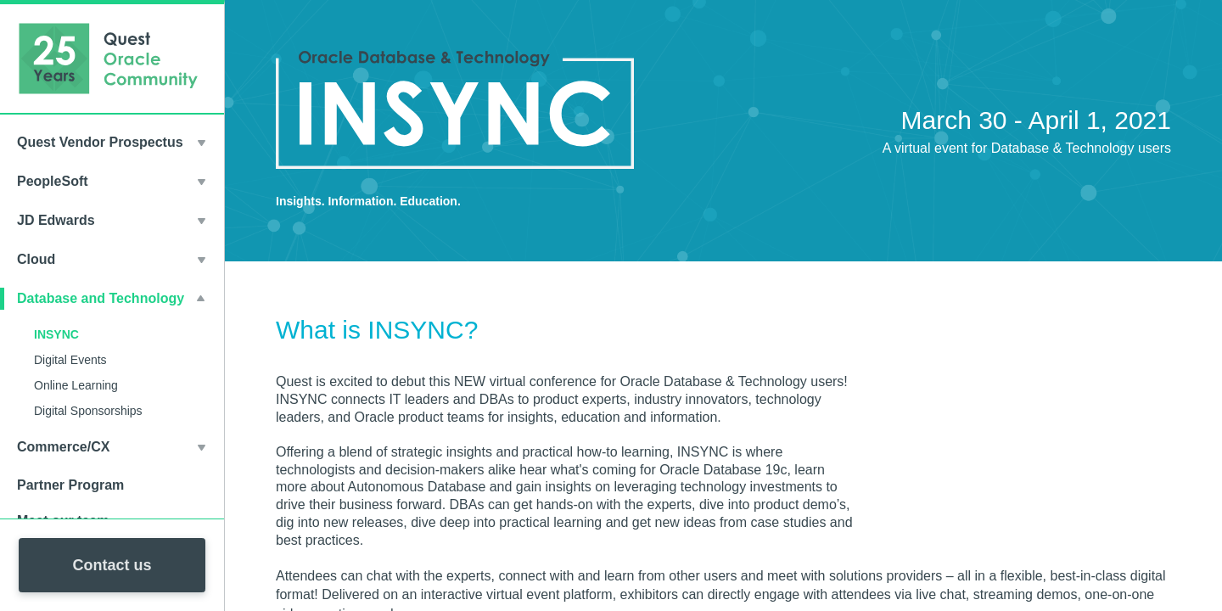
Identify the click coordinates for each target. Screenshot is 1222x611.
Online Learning (76, 385)
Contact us (111, 565)
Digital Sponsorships (88, 411)
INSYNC (56, 334)
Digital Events (70, 360)
